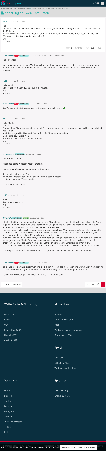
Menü (98, 3)
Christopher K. (8, 154)
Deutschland (10, 314)
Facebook (9, 406)
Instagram (9, 411)
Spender (26, 218)
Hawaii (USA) (10, 335)
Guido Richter (8, 56)
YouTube (8, 416)
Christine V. (7, 218)
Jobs (56, 324)
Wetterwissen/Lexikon (65, 368)
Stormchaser (23, 55)
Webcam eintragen (63, 319)
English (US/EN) (62, 396)
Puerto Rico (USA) (13, 330)
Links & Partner (61, 363)
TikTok (7, 427)
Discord (8, 396)
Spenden (58, 314)
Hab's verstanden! (68, 447)
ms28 (5, 22)
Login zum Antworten (12, 284)
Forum (7, 390)
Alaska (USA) (10, 340)
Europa (7, 319)
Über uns (58, 357)
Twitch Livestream (13, 421)
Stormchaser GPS (63, 335)
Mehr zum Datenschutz (87, 447)
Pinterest (8, 432)
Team (16, 55)
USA (6, 324)
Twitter (7, 401)
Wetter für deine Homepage (68, 330)
